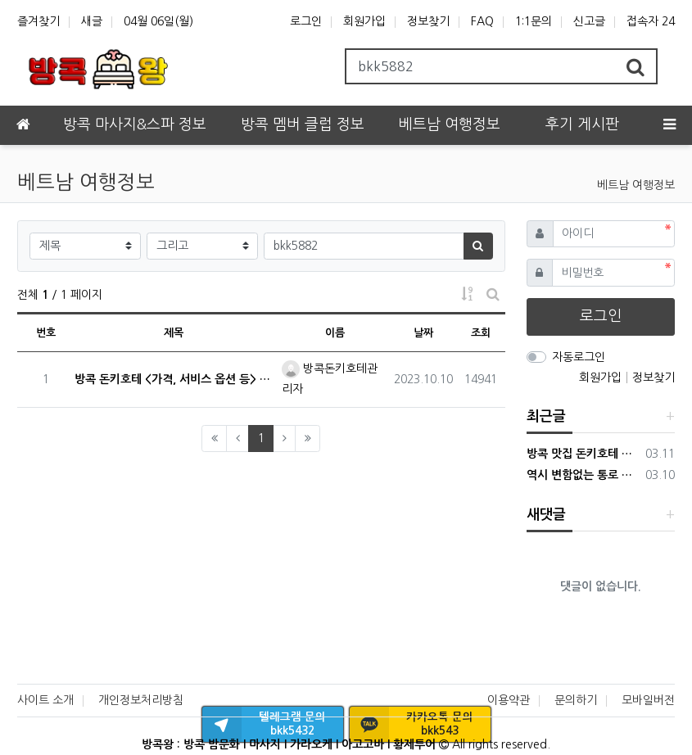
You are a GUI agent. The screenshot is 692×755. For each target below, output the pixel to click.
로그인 (306, 21)
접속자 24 (650, 21)
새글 (91, 21)
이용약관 (508, 700)
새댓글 (546, 515)
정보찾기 (428, 21)
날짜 (423, 333)
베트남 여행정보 (636, 185)
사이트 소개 (45, 700)
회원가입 (364, 21)
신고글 (589, 21)
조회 (481, 333)
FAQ (482, 21)
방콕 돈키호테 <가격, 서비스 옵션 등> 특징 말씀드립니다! (174, 379)
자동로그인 (578, 357)
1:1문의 (533, 21)
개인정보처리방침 (140, 700)
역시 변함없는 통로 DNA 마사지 (583, 475)
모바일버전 (648, 700)
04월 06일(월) (158, 21)
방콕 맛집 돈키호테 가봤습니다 (583, 453)
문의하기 (575, 700)
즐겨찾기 (38, 21)
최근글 (546, 416)
